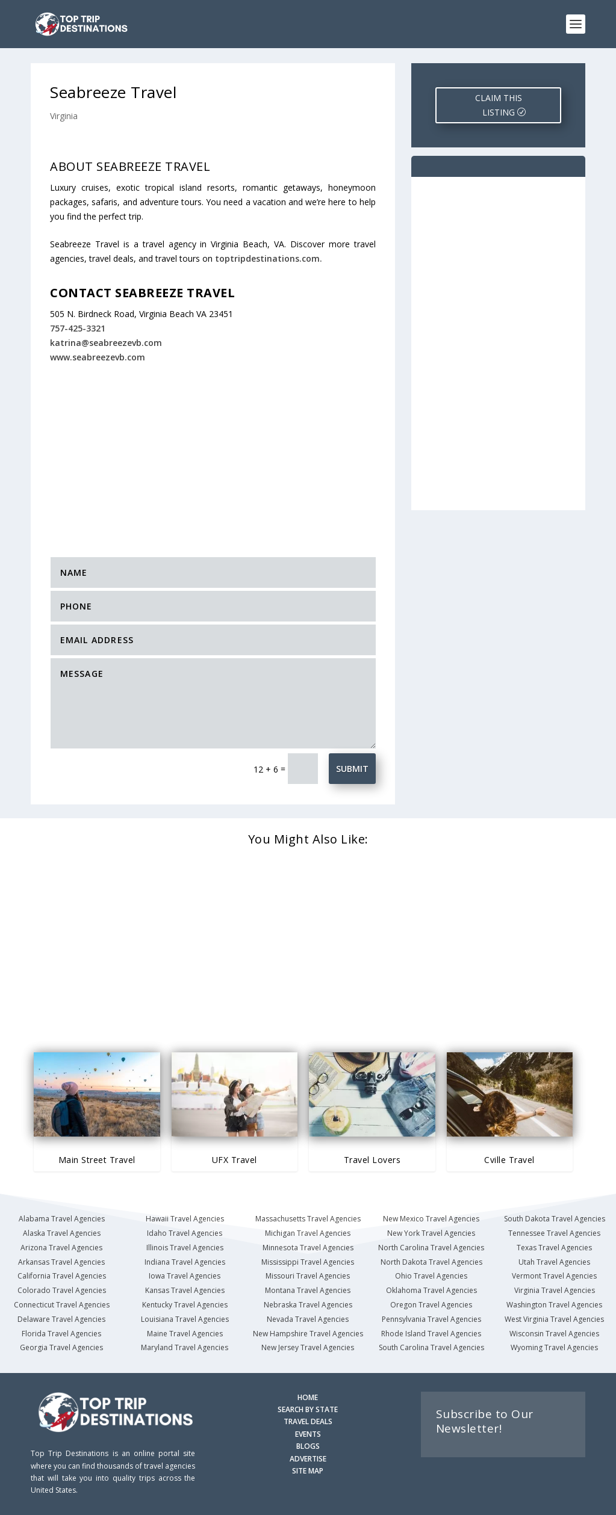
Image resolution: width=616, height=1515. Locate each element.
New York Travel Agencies (431, 1233)
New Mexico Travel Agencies (431, 1219)
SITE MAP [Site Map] (307, 1471)
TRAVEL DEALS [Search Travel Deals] (308, 1421)
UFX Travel (234, 1159)
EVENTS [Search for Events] (308, 1434)
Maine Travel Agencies (185, 1333)
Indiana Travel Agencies (185, 1262)
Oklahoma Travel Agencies (431, 1290)
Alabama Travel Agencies (62, 1219)
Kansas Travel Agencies (185, 1290)
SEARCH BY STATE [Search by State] (308, 1409)
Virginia (64, 116)
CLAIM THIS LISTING (498, 105)
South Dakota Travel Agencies (554, 1219)
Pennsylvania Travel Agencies (431, 1319)
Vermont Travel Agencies (554, 1276)
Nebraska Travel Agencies (308, 1305)
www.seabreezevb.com (97, 357)
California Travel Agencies (61, 1276)
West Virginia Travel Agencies (554, 1319)
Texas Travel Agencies (554, 1247)
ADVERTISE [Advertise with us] (308, 1459)
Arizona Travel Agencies (61, 1247)
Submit (352, 768)
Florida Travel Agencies (61, 1333)
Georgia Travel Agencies (61, 1347)
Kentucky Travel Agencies (185, 1305)
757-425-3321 (77, 328)
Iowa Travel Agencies (184, 1276)
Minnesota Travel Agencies (308, 1247)
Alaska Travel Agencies (62, 1233)
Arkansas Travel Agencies (61, 1262)
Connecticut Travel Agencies (62, 1305)
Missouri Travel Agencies (308, 1276)
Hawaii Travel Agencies (185, 1219)
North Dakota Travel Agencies (431, 1262)
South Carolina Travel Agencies (431, 1347)
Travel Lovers (372, 1159)
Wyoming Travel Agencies (554, 1347)
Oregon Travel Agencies (431, 1305)
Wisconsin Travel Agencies (554, 1333)
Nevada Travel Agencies (308, 1319)
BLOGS (308, 1446)
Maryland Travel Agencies (184, 1347)
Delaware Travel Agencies (61, 1319)
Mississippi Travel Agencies (307, 1262)
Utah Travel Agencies (554, 1262)
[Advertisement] (232, 453)
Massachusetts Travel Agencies (308, 1219)
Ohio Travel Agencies (431, 1276)
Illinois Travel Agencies (184, 1247)
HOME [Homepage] (307, 1397)
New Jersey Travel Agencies (307, 1347)
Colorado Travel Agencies (61, 1290)
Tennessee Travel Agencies (554, 1233)
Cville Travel (509, 1159)
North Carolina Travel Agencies (431, 1247)
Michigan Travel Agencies (307, 1233)
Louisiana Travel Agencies (185, 1319)
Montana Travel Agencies (307, 1290)
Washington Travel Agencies (554, 1305)
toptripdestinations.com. (268, 258)
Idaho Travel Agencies (184, 1233)
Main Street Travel (96, 1159)
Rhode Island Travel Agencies (431, 1333)
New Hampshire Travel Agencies (308, 1333)
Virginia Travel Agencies (554, 1290)
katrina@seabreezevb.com (106, 342)
